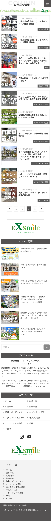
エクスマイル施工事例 (40, 164)
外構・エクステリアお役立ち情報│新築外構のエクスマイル (24, 510)
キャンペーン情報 (37, 412)
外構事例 (33, 406)
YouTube (29, 437)
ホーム (8, 401)
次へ (41, 209)
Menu (47, 3)
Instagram (22, 437)
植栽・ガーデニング (13, 412)
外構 (46, 68)
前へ (9, 209)
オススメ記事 (43, 29)
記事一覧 (33, 401)
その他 (8, 429)
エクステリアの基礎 (41, 104)
